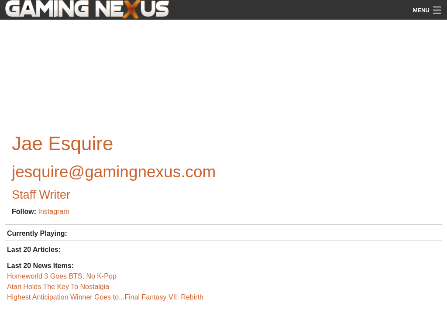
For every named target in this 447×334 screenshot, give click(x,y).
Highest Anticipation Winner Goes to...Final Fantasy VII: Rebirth (105, 297)
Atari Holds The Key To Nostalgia (58, 286)
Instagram (53, 211)
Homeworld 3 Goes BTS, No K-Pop (62, 276)
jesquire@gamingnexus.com (114, 172)
